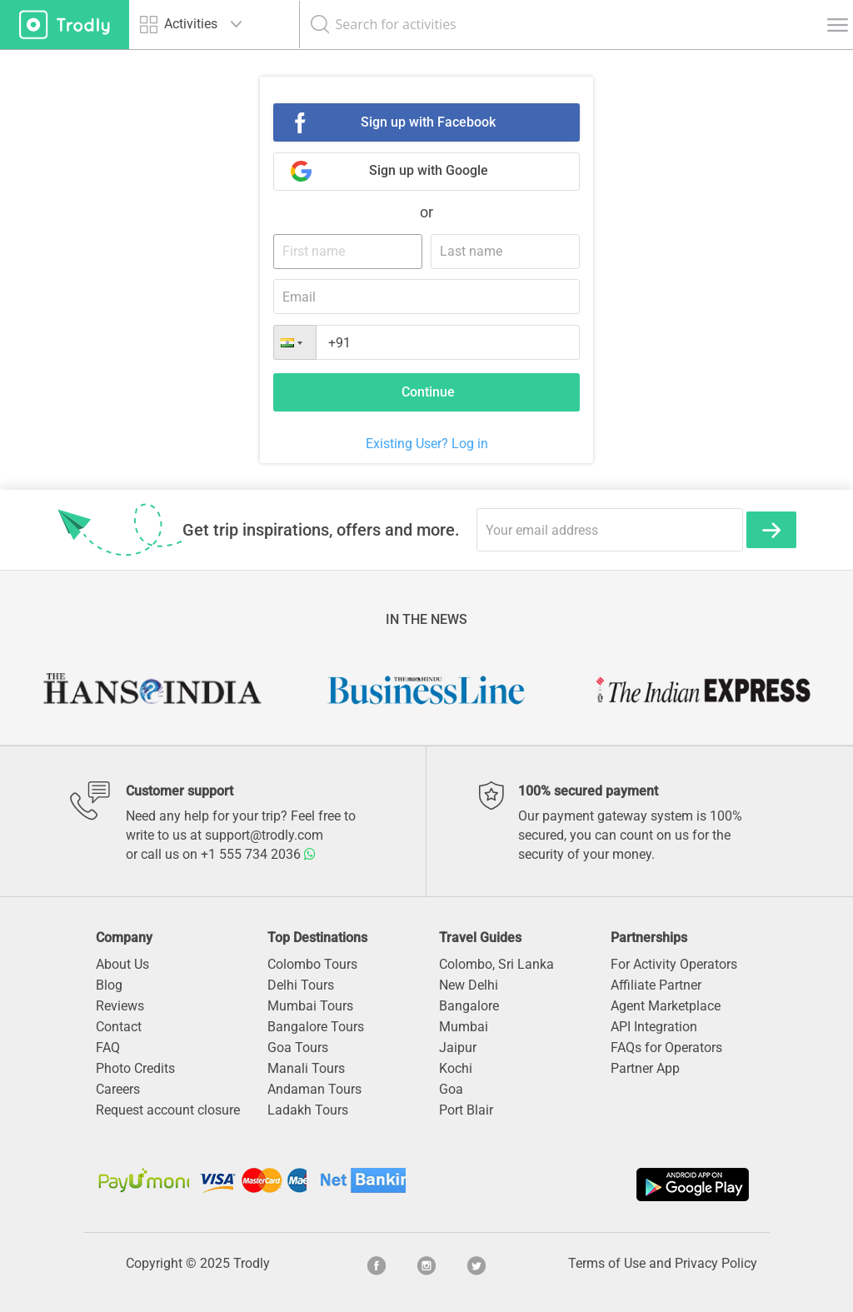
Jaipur (457, 1047)
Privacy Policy (716, 1263)
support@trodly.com (264, 835)
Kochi (455, 1068)
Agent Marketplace (666, 1006)
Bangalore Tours (315, 1027)
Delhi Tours (300, 985)
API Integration (654, 1027)
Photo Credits (135, 1068)
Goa (451, 1089)
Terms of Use (607, 1263)
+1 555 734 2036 (258, 854)
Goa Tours (297, 1047)
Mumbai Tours (310, 1006)
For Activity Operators (674, 964)
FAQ (108, 1047)
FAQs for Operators (666, 1047)
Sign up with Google (428, 170)
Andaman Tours (314, 1089)
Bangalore (469, 1006)
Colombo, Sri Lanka (496, 964)
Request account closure (168, 1110)
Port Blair (466, 1110)
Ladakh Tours (307, 1110)
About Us (122, 964)
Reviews (120, 1006)
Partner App (645, 1068)
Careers (118, 1089)
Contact (119, 1027)
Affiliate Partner (656, 985)
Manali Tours (306, 1068)
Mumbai (463, 1027)
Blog (109, 985)
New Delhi (468, 985)
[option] (151, 689)
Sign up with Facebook (428, 122)
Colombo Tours (312, 964)
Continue (428, 392)
